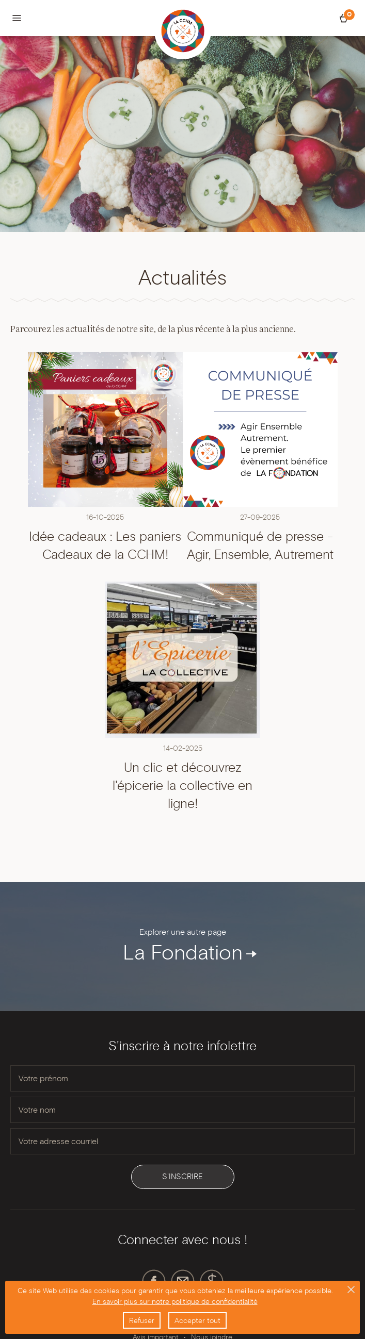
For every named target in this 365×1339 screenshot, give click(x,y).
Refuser (141, 1320)
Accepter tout (197, 1320)
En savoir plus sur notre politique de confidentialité (175, 1301)
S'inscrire (182, 1176)
